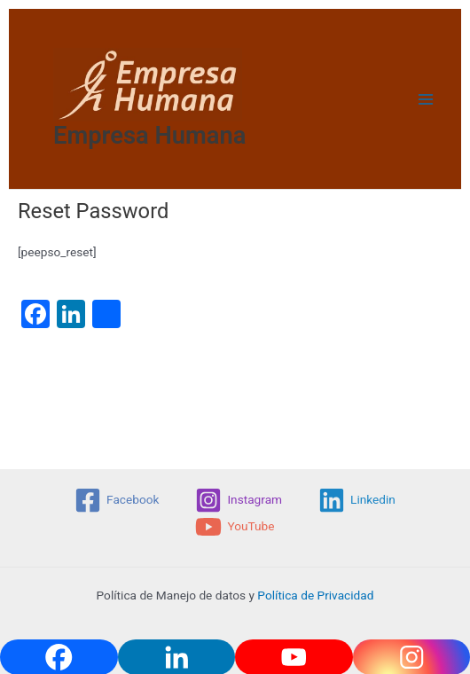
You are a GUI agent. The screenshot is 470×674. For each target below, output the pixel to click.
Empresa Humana (150, 135)
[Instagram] (239, 500)
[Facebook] (117, 500)
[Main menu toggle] (426, 99)
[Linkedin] (357, 500)
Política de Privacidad (315, 595)
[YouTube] (235, 526)
